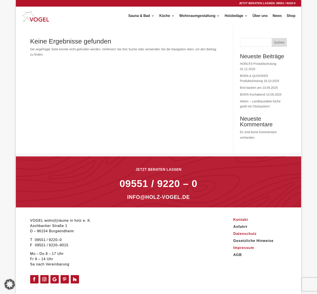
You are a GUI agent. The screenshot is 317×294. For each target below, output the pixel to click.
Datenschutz (245, 234)
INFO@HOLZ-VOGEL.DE (158, 203)
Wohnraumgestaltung (197, 16)
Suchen (279, 42)
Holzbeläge (234, 16)
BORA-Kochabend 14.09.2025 (261, 94)
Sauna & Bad (139, 16)
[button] (9, 284)
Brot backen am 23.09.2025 (259, 87)
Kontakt (240, 219)
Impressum (243, 248)
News (277, 16)
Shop (291, 16)
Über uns (260, 16)
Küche (164, 16)
